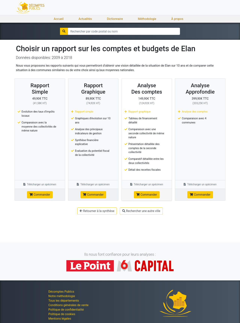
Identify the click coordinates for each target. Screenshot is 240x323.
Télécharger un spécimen (39, 184)
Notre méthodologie (61, 296)
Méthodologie (147, 19)
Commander (39, 194)
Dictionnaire (115, 19)
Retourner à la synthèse (97, 211)
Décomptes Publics (61, 291)
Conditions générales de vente (68, 305)
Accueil (59, 19)
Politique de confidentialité (66, 309)
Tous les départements (63, 300)
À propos (177, 19)
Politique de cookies (61, 314)
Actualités (85, 19)
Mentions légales (59, 318)
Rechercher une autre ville (141, 211)
